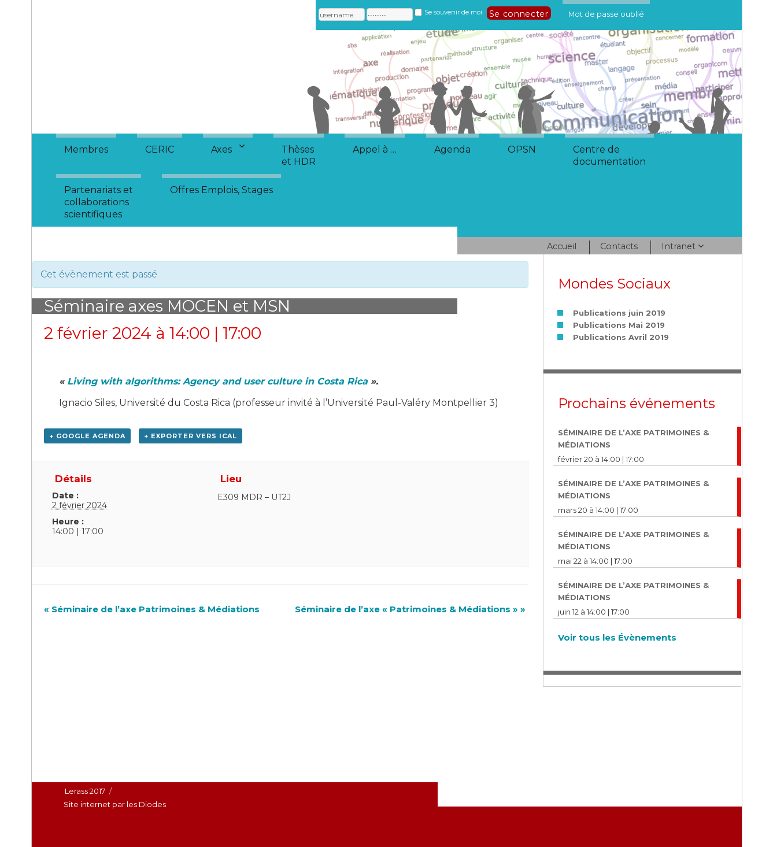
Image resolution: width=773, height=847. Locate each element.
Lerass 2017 (85, 791)
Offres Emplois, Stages (221, 189)
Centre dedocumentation (609, 155)
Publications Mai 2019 (619, 325)
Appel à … (375, 149)
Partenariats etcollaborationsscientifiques (98, 202)
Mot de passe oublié (606, 12)
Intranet (678, 246)
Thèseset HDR (299, 155)
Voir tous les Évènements (617, 637)
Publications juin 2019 (619, 312)
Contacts (619, 246)
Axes (221, 149)
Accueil (561, 246)
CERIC (159, 149)
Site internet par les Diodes (115, 804)
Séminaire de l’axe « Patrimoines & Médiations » (410, 609)
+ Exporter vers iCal (190, 436)
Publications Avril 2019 (621, 337)
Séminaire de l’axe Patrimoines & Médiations (152, 609)
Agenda (452, 149)
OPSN (522, 149)
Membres (86, 149)
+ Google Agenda (87, 436)
